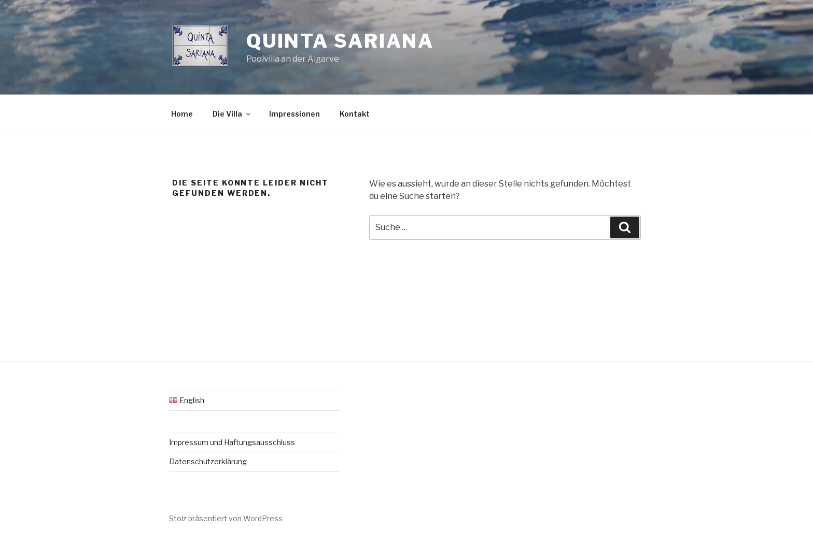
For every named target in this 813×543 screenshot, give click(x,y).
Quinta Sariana (340, 41)
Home (182, 113)
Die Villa (232, 113)
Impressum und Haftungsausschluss (232, 442)
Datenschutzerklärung (208, 461)
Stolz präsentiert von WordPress (226, 518)
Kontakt (355, 113)
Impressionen (294, 113)
